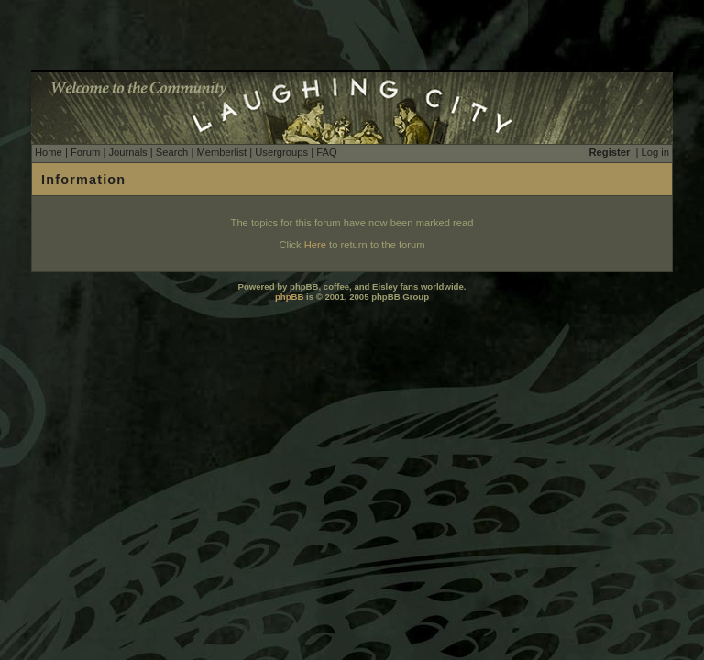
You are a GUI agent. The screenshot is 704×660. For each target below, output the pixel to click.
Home (48, 152)
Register (610, 152)
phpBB (289, 297)
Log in (655, 152)
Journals (127, 152)
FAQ (326, 152)
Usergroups (281, 152)
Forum (85, 152)
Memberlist (221, 152)
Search (172, 152)
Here (315, 244)
